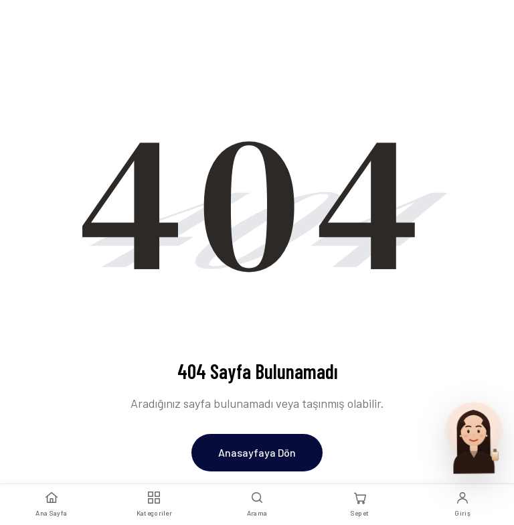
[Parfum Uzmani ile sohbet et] (474, 436)
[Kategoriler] (154, 504)
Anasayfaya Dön (257, 452)
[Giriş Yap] (462, 504)
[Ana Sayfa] (51, 504)
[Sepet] (360, 504)
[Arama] (257, 504)
